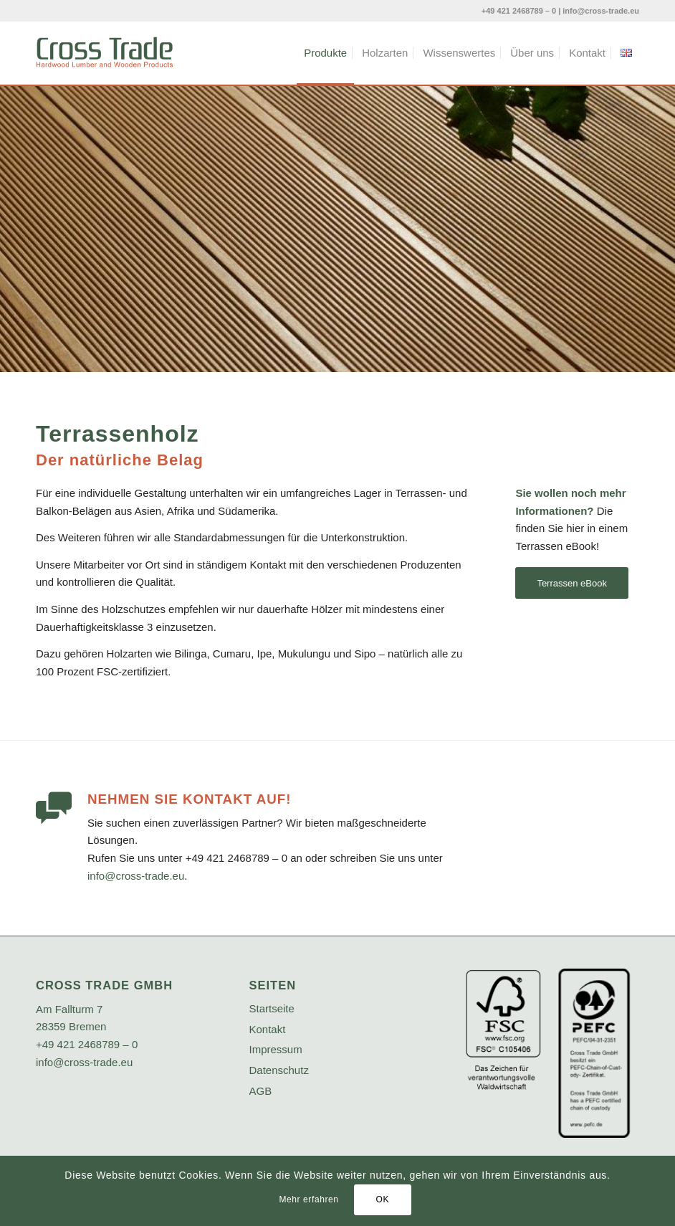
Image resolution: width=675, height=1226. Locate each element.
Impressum (275, 1049)
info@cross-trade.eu (600, 10)
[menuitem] (325, 53)
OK (382, 1199)
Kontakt (267, 1029)
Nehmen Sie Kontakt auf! (189, 799)
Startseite (272, 1008)
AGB (260, 1091)
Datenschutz (279, 1070)
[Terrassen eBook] (571, 583)
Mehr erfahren (308, 1199)
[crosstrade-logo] (104, 53)
